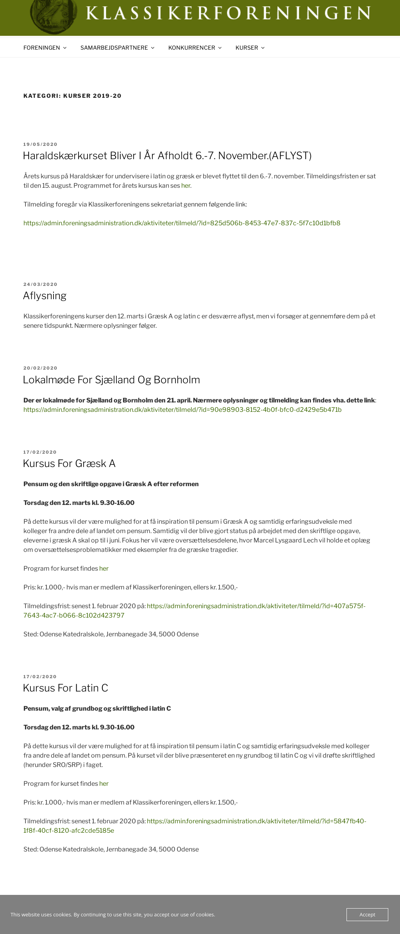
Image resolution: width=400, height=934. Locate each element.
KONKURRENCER (195, 47)
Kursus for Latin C (65, 688)
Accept (367, 914)
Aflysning (44, 295)
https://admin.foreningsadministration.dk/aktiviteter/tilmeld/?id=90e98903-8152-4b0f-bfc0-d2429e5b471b (182, 409)
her (185, 185)
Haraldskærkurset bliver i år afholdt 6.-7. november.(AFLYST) (167, 155)
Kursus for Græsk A (69, 463)
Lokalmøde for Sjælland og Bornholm (111, 380)
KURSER (251, 47)
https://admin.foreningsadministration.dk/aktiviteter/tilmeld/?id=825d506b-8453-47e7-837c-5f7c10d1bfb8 (182, 223)
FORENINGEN (45, 47)
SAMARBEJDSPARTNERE (117, 47)
